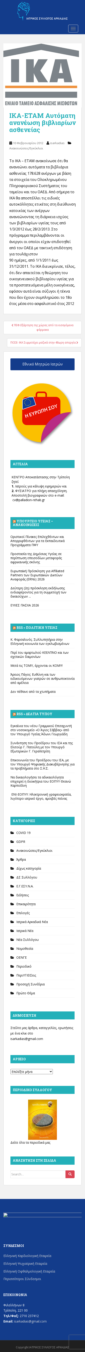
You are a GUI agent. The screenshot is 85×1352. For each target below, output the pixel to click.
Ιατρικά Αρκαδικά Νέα (32, 922)
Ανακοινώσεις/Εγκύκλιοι (26, 148)
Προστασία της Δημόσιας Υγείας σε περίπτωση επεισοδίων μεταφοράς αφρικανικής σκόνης (36, 558)
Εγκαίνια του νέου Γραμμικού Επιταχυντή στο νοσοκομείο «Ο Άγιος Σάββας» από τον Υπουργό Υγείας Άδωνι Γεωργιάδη (41, 730)
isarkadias (57, 143)
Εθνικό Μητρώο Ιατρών (42, 364)
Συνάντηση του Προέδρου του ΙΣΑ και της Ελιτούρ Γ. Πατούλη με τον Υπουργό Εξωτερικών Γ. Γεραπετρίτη (41, 747)
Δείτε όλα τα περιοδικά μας (30, 1142)
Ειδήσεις (22, 895)
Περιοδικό (24, 966)
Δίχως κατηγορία (28, 868)
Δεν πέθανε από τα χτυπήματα (33, 691)
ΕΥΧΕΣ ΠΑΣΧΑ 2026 (24, 605)
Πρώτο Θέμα (25, 993)
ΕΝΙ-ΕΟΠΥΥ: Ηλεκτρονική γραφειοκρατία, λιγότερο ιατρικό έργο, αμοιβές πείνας (41, 796)
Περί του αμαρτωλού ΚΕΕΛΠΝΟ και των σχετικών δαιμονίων (39, 654)
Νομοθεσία (24, 948)
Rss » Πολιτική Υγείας (37, 627)
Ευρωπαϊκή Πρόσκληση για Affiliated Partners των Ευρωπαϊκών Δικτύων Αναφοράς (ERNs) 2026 (37, 575)
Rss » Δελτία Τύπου (34, 714)
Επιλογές (23, 913)
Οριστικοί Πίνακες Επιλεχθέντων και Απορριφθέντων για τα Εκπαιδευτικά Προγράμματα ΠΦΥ (37, 540)
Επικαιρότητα (26, 904)
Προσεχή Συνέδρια (30, 984)
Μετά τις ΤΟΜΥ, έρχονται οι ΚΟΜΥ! (36, 665)
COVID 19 (23, 833)
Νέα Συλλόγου (27, 939)
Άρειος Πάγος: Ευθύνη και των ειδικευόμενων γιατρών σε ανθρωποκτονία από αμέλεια (42, 678)
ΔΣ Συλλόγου (26, 877)
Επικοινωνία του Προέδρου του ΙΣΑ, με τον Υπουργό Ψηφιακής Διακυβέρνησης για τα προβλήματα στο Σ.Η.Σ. (42, 764)
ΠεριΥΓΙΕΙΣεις (26, 975)
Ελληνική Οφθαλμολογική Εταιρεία (29, 1271)
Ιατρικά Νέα (24, 931)
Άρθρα (21, 859)
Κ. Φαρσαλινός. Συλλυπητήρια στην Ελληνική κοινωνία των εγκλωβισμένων (39, 641)
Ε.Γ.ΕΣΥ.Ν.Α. (25, 886)
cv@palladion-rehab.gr (28, 500)
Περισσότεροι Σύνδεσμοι (22, 1279)
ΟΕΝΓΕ (21, 957)
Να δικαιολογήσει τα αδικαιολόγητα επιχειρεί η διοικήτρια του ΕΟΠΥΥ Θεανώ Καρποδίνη (40, 781)
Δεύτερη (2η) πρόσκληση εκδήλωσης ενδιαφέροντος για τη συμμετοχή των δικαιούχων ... (38, 592)
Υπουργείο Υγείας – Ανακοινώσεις (33, 523)
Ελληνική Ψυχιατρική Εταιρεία (25, 1263)
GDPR (20, 841)
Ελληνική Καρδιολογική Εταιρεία (27, 1256)
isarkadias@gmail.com (26, 1039)
